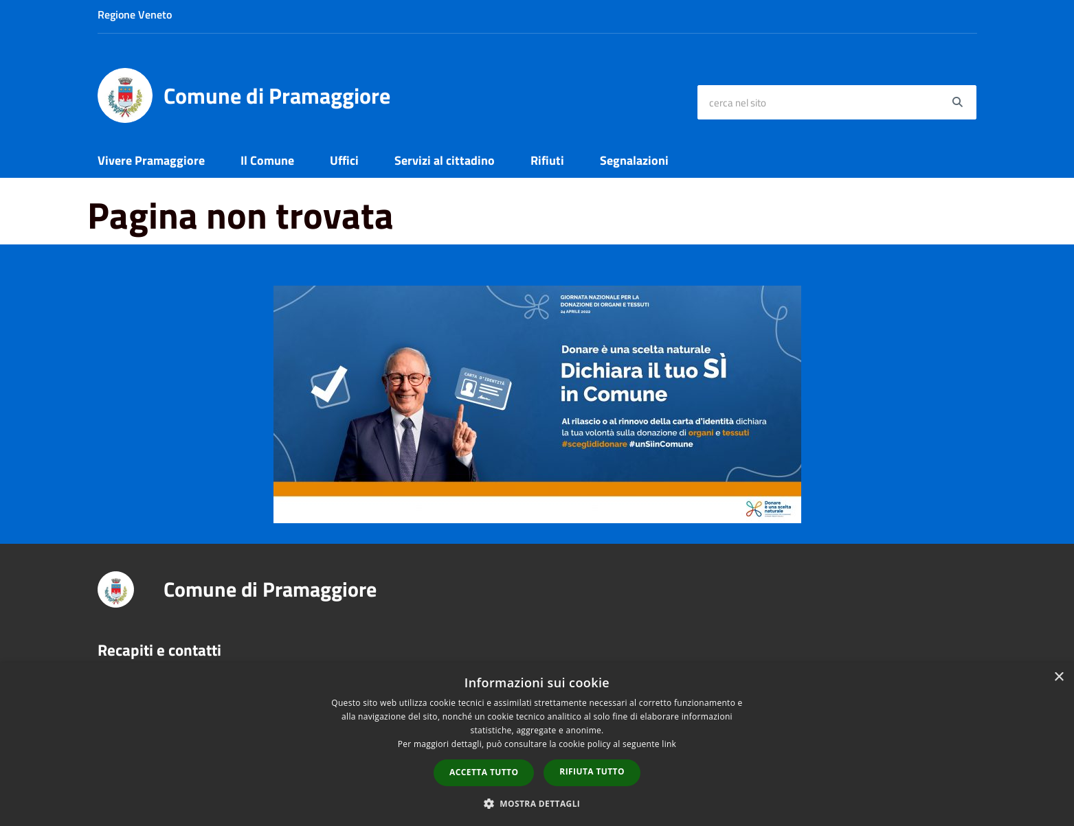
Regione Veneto (135, 14)
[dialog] (537, 744)
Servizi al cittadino (444, 160)
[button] (537, 803)
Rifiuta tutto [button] (592, 771)
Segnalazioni (634, 160)
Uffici (344, 160)
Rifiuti (547, 160)
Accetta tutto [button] (483, 772)
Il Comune (267, 160)
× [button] (1058, 677)
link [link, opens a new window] (669, 744)
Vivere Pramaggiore (151, 160)
